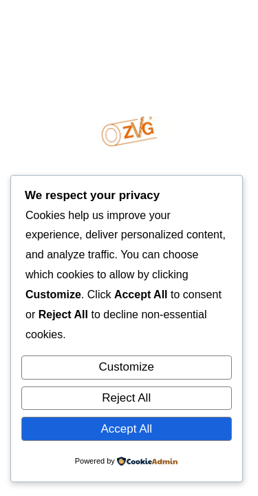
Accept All (126, 428)
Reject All (126, 397)
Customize (126, 366)
